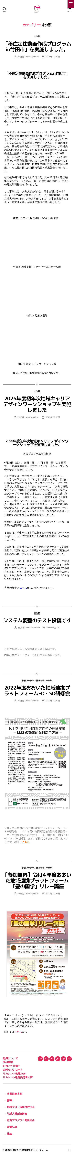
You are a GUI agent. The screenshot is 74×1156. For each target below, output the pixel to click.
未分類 (37, 36)
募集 (9, 1100)
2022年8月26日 (53, 893)
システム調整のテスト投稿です (37, 620)
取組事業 (8, 1062)
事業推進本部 (14, 1093)
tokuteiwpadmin (32, 56)
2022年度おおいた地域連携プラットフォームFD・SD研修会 (37, 690)
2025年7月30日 (53, 417)
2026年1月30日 (53, 56)
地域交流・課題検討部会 (21, 1107)
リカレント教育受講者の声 (17, 1077)
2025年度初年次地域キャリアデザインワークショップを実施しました (37, 404)
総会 (9, 1133)
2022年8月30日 (53, 700)
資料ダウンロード (13, 1069)
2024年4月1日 (52, 627)
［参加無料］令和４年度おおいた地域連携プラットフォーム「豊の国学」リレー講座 (37, 880)
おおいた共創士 (11, 1066)
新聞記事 (12, 1127)
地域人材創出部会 (17, 1113)
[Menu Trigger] (71, 4)
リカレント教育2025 (14, 1073)
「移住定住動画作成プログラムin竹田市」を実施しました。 (37, 46)
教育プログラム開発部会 (33, 680)
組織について (10, 1058)
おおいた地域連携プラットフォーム (30, 1150)
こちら (23, 587)
